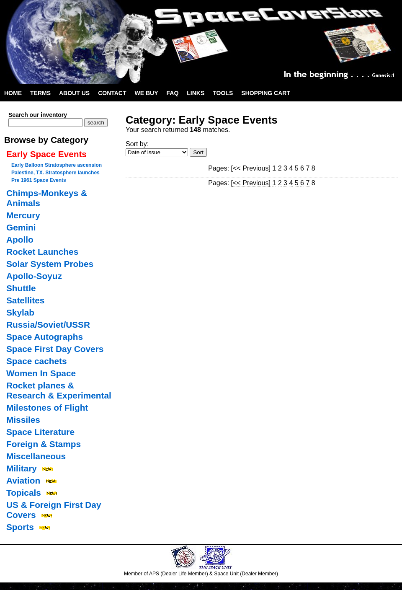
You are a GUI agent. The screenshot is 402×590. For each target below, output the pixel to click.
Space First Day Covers (54, 349)
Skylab (20, 312)
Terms (40, 93)
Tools (223, 93)
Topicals (23, 492)
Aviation (23, 480)
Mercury (23, 215)
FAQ (173, 93)
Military (21, 468)
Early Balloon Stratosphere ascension (56, 165)
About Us (74, 93)
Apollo (20, 239)
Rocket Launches (42, 251)
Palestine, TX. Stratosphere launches (55, 173)
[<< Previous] (251, 168)
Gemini (21, 227)
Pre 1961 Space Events (38, 180)
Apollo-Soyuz (34, 276)
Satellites (25, 300)
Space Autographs (44, 337)
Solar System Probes (49, 264)
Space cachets (36, 361)
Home (13, 93)
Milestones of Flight (47, 407)
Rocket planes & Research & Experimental (58, 390)
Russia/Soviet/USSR (48, 324)
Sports (20, 527)
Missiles (23, 419)
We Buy (146, 93)
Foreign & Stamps (43, 444)
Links (195, 93)
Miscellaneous (36, 456)
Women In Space (41, 373)
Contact (112, 93)
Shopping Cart (265, 93)
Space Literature (40, 432)
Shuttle (21, 288)
